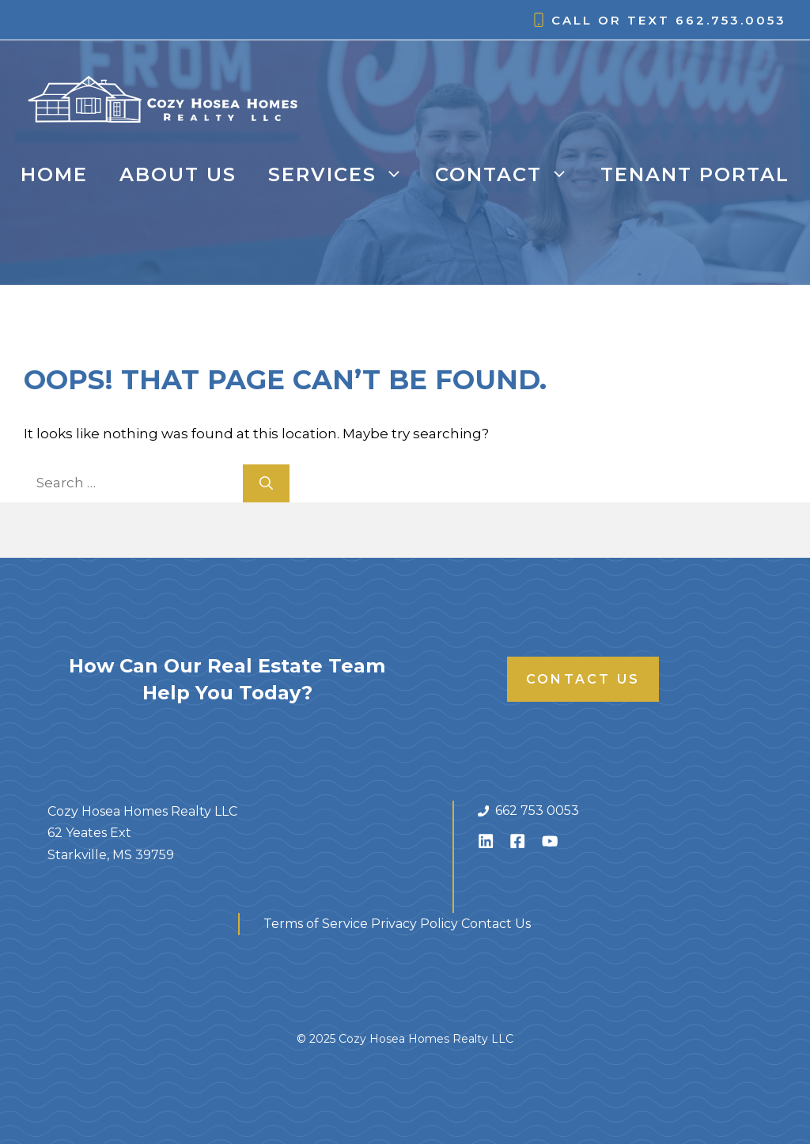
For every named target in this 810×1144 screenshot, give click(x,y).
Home (54, 174)
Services (343, 175)
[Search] (266, 483)
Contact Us (583, 679)
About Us (178, 174)
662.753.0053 (731, 20)
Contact (510, 175)
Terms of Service (315, 923)
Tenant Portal (694, 174)
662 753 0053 (537, 810)
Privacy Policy (414, 923)
